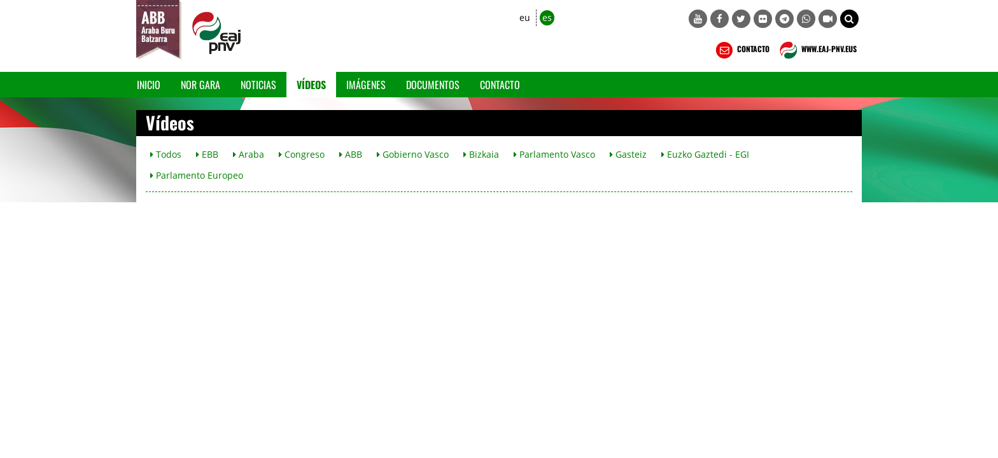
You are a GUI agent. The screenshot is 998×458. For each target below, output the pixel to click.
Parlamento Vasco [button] (554, 154)
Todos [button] (165, 154)
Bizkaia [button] (481, 154)
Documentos (433, 84)
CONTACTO (741, 50)
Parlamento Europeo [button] (196, 175)
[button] (849, 19)
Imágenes (366, 84)
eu (524, 17)
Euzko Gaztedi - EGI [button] (705, 154)
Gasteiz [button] (628, 154)
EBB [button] (207, 154)
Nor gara (200, 84)
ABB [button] (350, 154)
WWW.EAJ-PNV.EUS (817, 50)
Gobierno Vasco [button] (413, 154)
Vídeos (311, 84)
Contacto (500, 84)
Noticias (258, 84)
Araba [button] (248, 154)
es (547, 17)
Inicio (148, 84)
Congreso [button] (302, 154)
